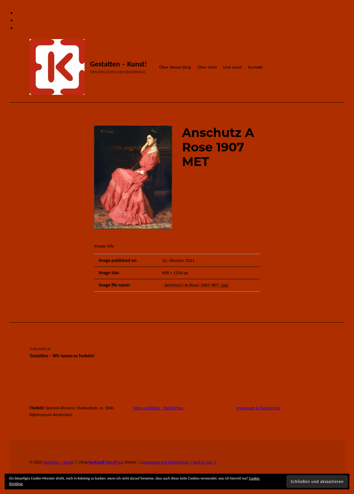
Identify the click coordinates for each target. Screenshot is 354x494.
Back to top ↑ (204, 462)
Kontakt (255, 67)
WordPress (115, 462)
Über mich (207, 67)
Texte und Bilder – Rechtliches (158, 408)
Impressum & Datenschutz (258, 408)
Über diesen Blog (175, 67)
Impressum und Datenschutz (165, 462)
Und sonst (232, 67)
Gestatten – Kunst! (118, 64)
